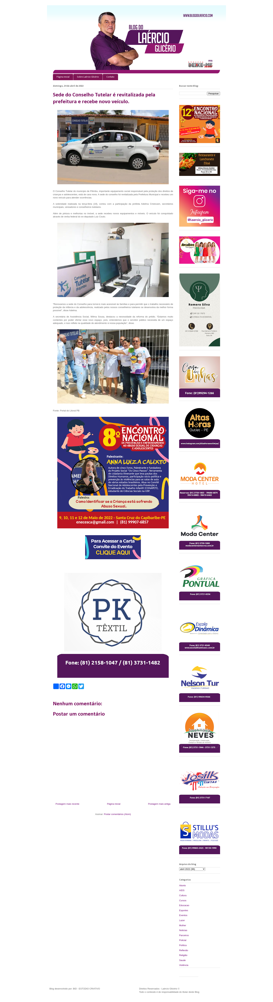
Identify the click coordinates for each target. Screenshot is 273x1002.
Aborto (182, 885)
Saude (182, 960)
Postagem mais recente (67, 804)
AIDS (181, 890)
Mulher (182, 925)
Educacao (184, 905)
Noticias (183, 930)
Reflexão (183, 950)
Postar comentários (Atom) (117, 814)
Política (183, 945)
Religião (183, 955)
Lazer (182, 920)
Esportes (183, 910)
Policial (182, 940)
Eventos (183, 915)
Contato (110, 77)
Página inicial (63, 77)
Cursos (182, 900)
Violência (183, 965)
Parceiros (184, 935)
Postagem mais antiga (159, 804)
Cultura (182, 895)
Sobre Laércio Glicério (88, 77)
